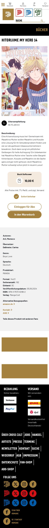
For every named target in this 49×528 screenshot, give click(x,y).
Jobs (27, 435)
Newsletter (9, 448)
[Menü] (3, 5)
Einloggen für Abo (24, 206)
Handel (37, 435)
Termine (29, 442)
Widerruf (8, 455)
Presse (17, 442)
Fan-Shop (26, 462)
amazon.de (8, 304)
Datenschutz (10, 462)
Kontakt (6, 309)
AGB (5, 313)
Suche (35, 448)
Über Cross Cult (12, 435)
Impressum (30, 455)
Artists (6, 442)
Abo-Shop (8, 469)
